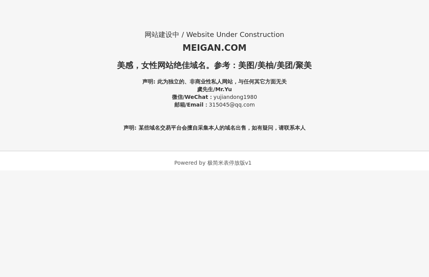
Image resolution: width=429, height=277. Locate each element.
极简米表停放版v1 (229, 163)
